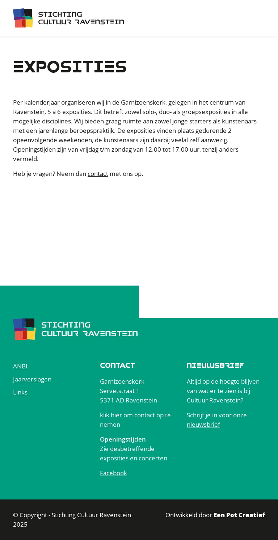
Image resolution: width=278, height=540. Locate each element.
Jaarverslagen (32, 379)
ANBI (20, 366)
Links (20, 392)
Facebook (113, 473)
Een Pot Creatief (239, 515)
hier (116, 415)
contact (98, 173)
